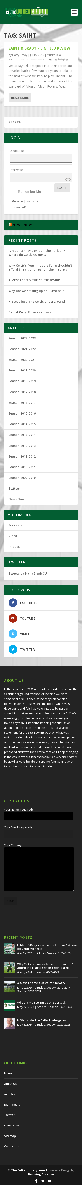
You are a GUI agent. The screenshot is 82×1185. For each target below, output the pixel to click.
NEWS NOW (22, 225)
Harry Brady (19, 55)
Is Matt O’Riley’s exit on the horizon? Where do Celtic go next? (37, 253)
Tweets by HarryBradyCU (28, 573)
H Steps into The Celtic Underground (37, 301)
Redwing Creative (41, 1174)
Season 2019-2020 (22, 370)
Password (16, 170)
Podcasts (14, 59)
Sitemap (10, 1136)
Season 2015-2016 (22, 413)
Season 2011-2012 (22, 456)
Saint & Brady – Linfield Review (39, 48)
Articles (41, 953)
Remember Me (29, 191)
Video (13, 536)
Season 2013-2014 (22, 435)
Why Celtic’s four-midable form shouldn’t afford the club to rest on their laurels (40, 267)
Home (8, 1073)
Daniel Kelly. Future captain (30, 312)
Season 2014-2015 (22, 424)
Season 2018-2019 (22, 381)
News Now (16, 499)
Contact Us (11, 1146)
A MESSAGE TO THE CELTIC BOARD (34, 280)
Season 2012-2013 (22, 446)
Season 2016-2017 (32, 59)
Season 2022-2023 (22, 338)
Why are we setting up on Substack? (36, 291)
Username (17, 150)
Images (14, 546)
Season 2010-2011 (22, 467)
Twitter (14, 488)
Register (17, 201)
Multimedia (54, 55)
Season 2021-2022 (22, 349)
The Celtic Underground (29, 1170)
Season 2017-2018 (22, 392)
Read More (20, 98)
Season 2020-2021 (22, 360)
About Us (10, 1084)
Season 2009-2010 (22, 478)
